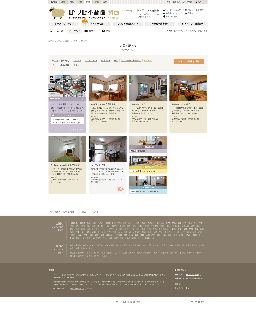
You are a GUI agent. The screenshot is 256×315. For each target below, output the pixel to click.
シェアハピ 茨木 (98, 165)
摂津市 (97, 256)
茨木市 (84, 41)
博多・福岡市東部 (94, 238)
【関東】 (137, 223)
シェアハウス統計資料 (192, 24)
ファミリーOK (91, 60)
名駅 (94, 232)
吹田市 (89, 253)
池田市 (156, 253)
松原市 (190, 253)
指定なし (148, 60)
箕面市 (110, 253)
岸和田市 (174, 253)
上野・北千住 (97, 226)
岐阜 (196, 229)
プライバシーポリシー (184, 288)
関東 (72, 2)
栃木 (168, 223)
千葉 (157, 223)
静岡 (191, 229)
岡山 (131, 235)
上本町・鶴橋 (140, 245)
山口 (148, 235)
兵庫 (91, 235)
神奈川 (150, 223)
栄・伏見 (101, 232)
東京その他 (163, 229)
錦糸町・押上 (165, 226)
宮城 (108, 223)
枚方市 (117, 253)
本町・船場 (109, 245)
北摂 (164, 245)
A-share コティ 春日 (181, 104)
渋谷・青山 (187, 223)
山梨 (202, 229)
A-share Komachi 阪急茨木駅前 (65, 165)
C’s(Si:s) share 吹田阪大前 (103, 104)
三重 (77, 232)
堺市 (103, 253)
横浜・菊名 (74, 229)
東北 (63, 2)
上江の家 (137, 151)
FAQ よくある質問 (194, 10)
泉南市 (89, 256)
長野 (185, 229)
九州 (105, 2)
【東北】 (101, 223)
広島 (125, 235)
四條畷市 (198, 253)
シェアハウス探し (63, 24)
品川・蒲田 (85, 226)
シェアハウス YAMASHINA (144, 191)
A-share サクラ (138, 104)
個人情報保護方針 (77, 288)
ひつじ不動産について (128, 24)
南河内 (194, 245)
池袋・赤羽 (74, 226)
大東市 (72, 256)
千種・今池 (111, 232)
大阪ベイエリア (153, 245)
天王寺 (100, 245)
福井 (83, 232)
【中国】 (119, 235)
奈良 (97, 235)
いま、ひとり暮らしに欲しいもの (65, 104)
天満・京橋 (127, 245)
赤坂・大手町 (137, 226)
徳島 (136, 235)
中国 (97, 2)
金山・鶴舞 (122, 232)
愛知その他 (169, 232)
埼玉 (162, 223)
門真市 (140, 253)
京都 (85, 235)
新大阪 (118, 245)
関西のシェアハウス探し (59, 41)
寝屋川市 (148, 253)
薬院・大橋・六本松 (122, 238)
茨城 (179, 223)
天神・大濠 (107, 238)
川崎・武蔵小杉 (87, 229)
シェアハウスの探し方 (173, 10)
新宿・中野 (198, 223)
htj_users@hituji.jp (193, 275)
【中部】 (173, 229)
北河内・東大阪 (174, 245)
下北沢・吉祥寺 (111, 226)
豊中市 (97, 253)
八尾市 (104, 256)
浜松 (149, 232)
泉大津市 (81, 256)
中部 (80, 2)
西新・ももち (137, 238)
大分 (200, 235)
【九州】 (188, 235)
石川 (72, 232)
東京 (143, 223)
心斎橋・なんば (89, 245)
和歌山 (109, 235)
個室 (116, 60)
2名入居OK (105, 60)
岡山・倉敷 (161, 235)
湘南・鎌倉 (123, 229)
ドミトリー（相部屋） (131, 60)
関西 (88, 2)
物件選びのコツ (171, 13)
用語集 (189, 13)
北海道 (54, 2)
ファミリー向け (95, 24)
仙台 (124, 223)
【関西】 (73, 235)
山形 (113, 223)
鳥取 (142, 235)
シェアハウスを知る (148, 10)
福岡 (195, 235)
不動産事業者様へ (160, 24)
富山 (89, 232)
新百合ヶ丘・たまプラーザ (106, 229)
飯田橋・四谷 (125, 226)
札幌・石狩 (91, 223)
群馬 (174, 223)
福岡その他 (149, 238)
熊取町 (182, 253)
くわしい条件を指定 (189, 61)
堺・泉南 (185, 245)
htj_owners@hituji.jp (194, 278)
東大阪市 (81, 253)
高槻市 (125, 253)
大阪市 (72, 253)
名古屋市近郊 (134, 232)
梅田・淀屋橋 (75, 245)
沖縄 (72, 238)
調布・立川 (195, 226)
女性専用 (77, 60)
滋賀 (102, 235)
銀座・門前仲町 (151, 226)
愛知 (179, 229)
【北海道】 (74, 223)
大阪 (75, 41)
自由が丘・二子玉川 (181, 226)
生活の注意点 (170, 16)
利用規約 (178, 284)
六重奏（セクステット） (143, 171)
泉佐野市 (164, 253)
